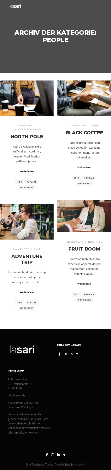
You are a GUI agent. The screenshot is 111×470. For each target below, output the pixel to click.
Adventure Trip (26, 259)
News (91, 242)
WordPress (35, 129)
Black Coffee (84, 132)
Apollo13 (79, 464)
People (25, 129)
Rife (28, 464)
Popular (32, 182)
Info (19, 182)
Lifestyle (17, 129)
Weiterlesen (27, 171)
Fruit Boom (84, 249)
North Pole (26, 136)
